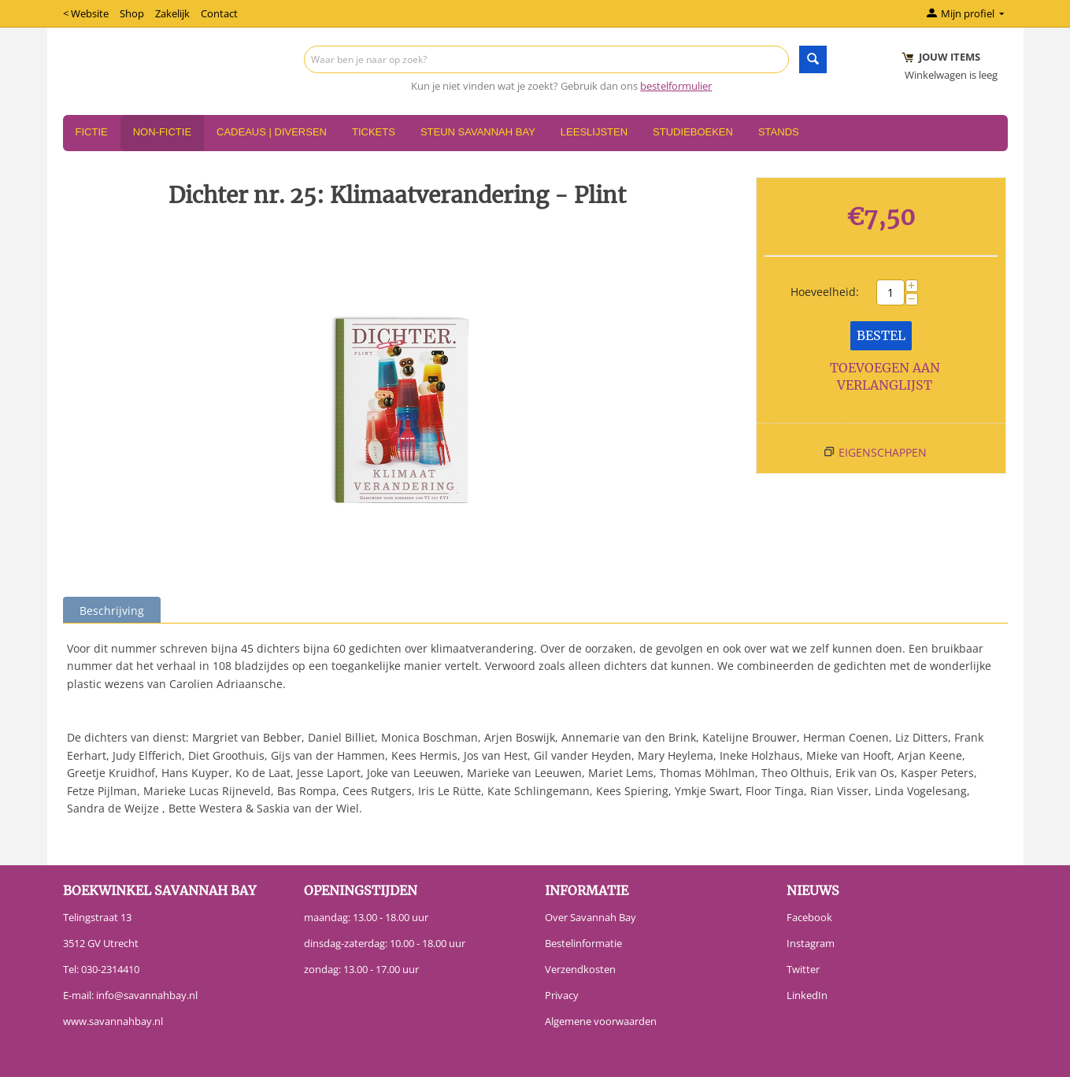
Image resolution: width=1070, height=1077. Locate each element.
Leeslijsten (594, 132)
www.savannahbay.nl (113, 1021)
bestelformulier (676, 86)
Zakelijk (172, 13)
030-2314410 (110, 969)
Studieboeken (693, 132)
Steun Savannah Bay (477, 132)
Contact (219, 13)
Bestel (881, 335)
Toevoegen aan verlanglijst (885, 377)
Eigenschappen (883, 452)
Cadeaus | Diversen (272, 132)
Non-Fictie (162, 132)
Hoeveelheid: (824, 291)
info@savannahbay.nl (147, 995)
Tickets (373, 132)
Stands (778, 132)
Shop (132, 13)
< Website (86, 13)
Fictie (92, 132)
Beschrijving (112, 610)
